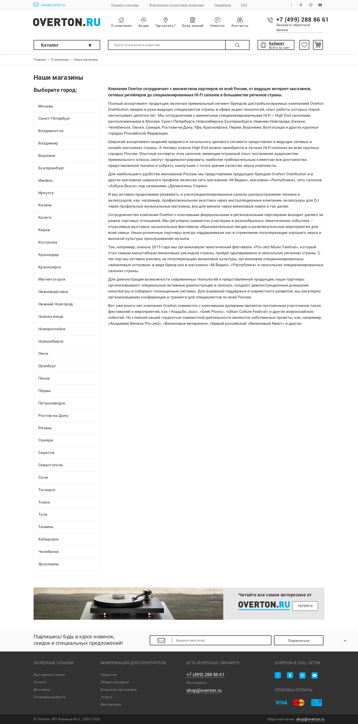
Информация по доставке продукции (176, 5)
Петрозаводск (51, 403)
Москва (45, 106)
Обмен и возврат (115, 682)
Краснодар (48, 254)
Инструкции (111, 704)
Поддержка (222, 5)
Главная (40, 60)
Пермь (44, 390)
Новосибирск (51, 341)
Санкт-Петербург (54, 118)
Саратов (46, 452)
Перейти (305, 606)
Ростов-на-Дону (53, 415)
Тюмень (46, 527)
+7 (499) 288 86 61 (205, 674)
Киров (44, 229)
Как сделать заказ (49, 675)
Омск (43, 353)
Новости (217, 22)
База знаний (192, 22)
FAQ (244, 5)
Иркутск (46, 192)
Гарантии (109, 675)
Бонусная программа (119, 689)
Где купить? (166, 22)
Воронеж (46, 155)
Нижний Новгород (55, 304)
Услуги (106, 697)
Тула (42, 514)
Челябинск (48, 551)
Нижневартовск (53, 292)
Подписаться (299, 641)
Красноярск (49, 267)
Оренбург (47, 366)
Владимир (48, 143)
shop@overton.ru (49, 4)
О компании (121, 22)
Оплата (40, 682)
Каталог (50, 45)
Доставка (42, 689)
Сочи (43, 477)
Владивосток (51, 131)
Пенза (44, 378)
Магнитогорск (52, 279)
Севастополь (50, 465)
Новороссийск (52, 328)
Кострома (47, 242)
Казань (45, 205)
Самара (45, 440)
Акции (143, 22)
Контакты (239, 22)
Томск (44, 502)
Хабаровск (48, 539)
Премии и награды (125, 5)
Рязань (45, 428)
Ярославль (48, 564)
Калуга (45, 217)
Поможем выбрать (50, 697)
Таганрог (47, 489)
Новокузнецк (50, 316)
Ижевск (45, 180)
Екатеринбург (51, 168)
